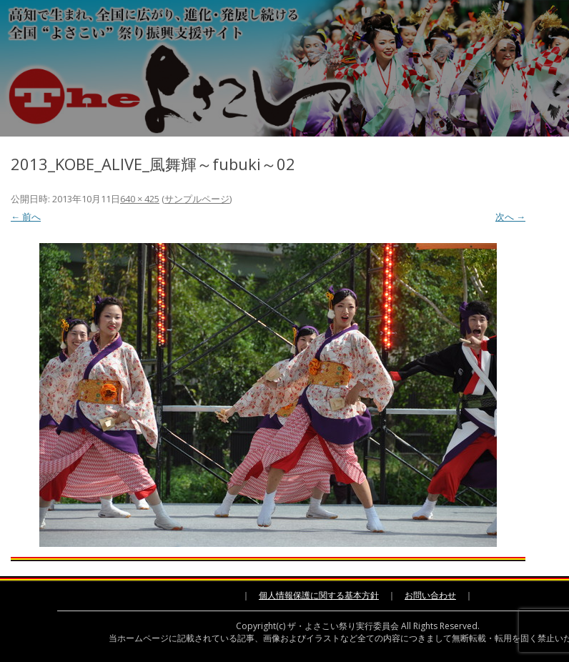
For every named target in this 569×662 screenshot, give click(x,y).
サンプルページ (196, 198)
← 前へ (26, 216)
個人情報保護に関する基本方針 (319, 595)
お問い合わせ (430, 595)
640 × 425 (139, 198)
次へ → (510, 216)
